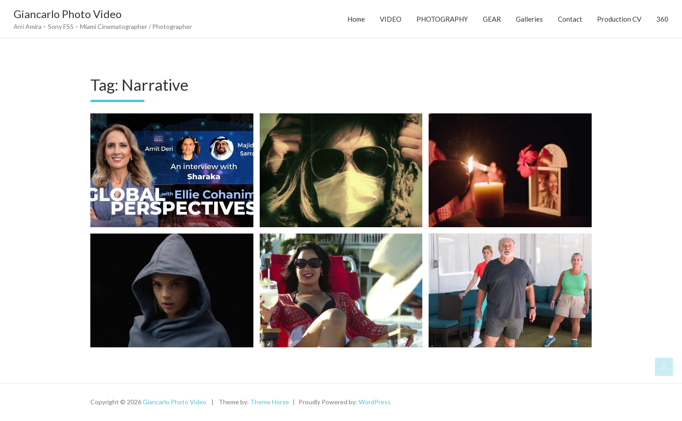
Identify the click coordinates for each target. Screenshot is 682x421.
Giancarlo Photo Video (67, 13)
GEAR (492, 19)
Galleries (529, 19)
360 (662, 19)
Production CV (619, 19)
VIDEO (391, 19)
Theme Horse (269, 402)
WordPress (375, 402)
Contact (570, 19)
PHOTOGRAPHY (442, 19)
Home (356, 19)
